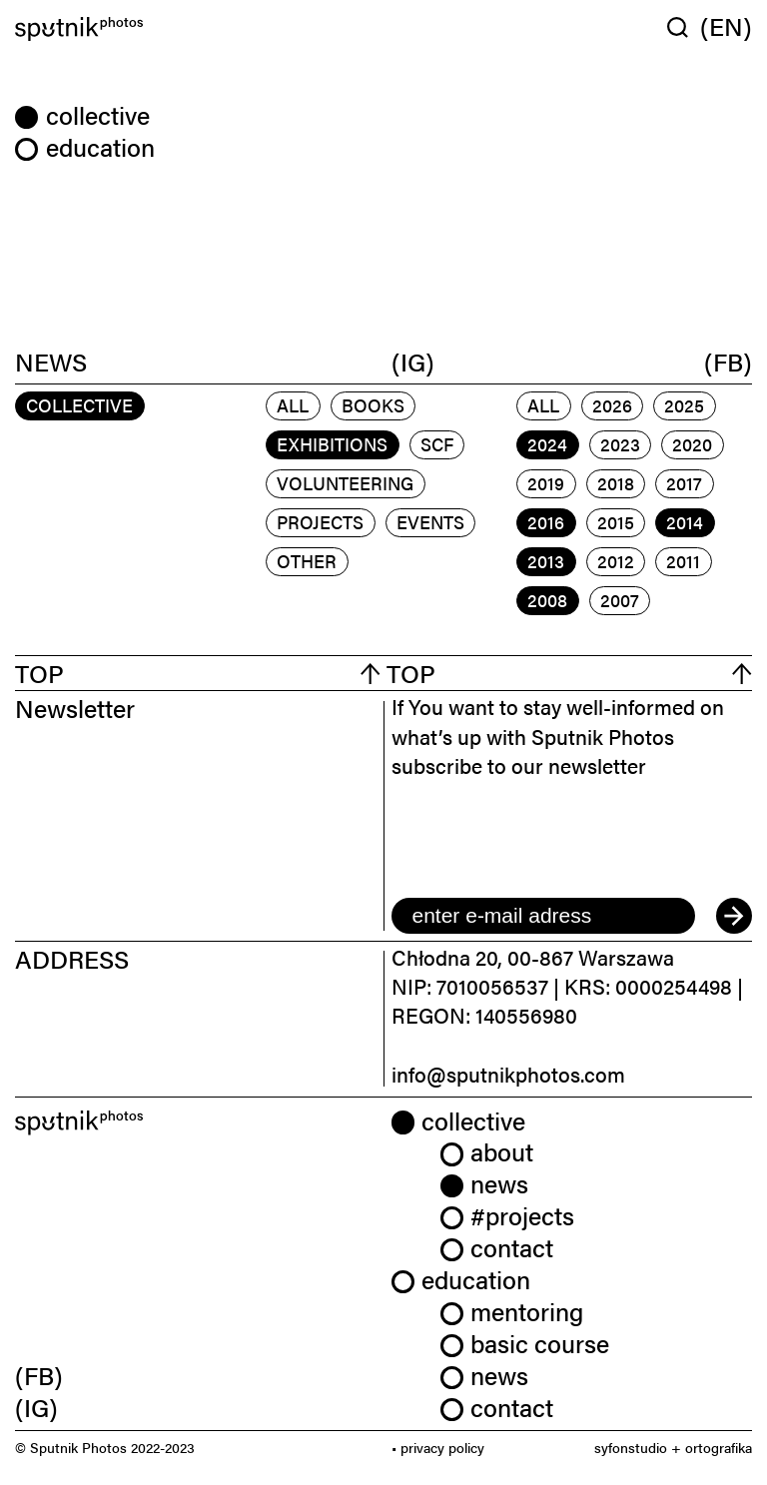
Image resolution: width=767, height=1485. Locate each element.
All (293, 404)
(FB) (728, 360)
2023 (620, 443)
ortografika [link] (718, 1447)
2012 (615, 560)
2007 (619, 599)
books (373, 404)
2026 (612, 404)
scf (436, 443)
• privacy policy (437, 1447)
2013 (545, 560)
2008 (547, 599)
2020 (692, 443)
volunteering (345, 482)
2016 (545, 521)
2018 (615, 482)
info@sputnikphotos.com (508, 1074)
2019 (545, 482)
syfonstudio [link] (630, 1447)
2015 (615, 521)
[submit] (734, 916)
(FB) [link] (39, 1374)
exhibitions (332, 443)
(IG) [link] (36, 1406)
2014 (684, 521)
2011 (683, 560)
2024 (547, 443)
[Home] (196, 29)
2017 (684, 482)
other (307, 560)
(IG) (412, 360)
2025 (684, 404)
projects (320, 521)
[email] (543, 916)
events (430, 521)
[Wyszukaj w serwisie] (683, 27)
